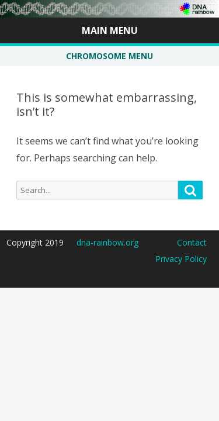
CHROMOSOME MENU (109, 55)
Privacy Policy (181, 258)
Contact (192, 242)
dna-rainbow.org (107, 242)
